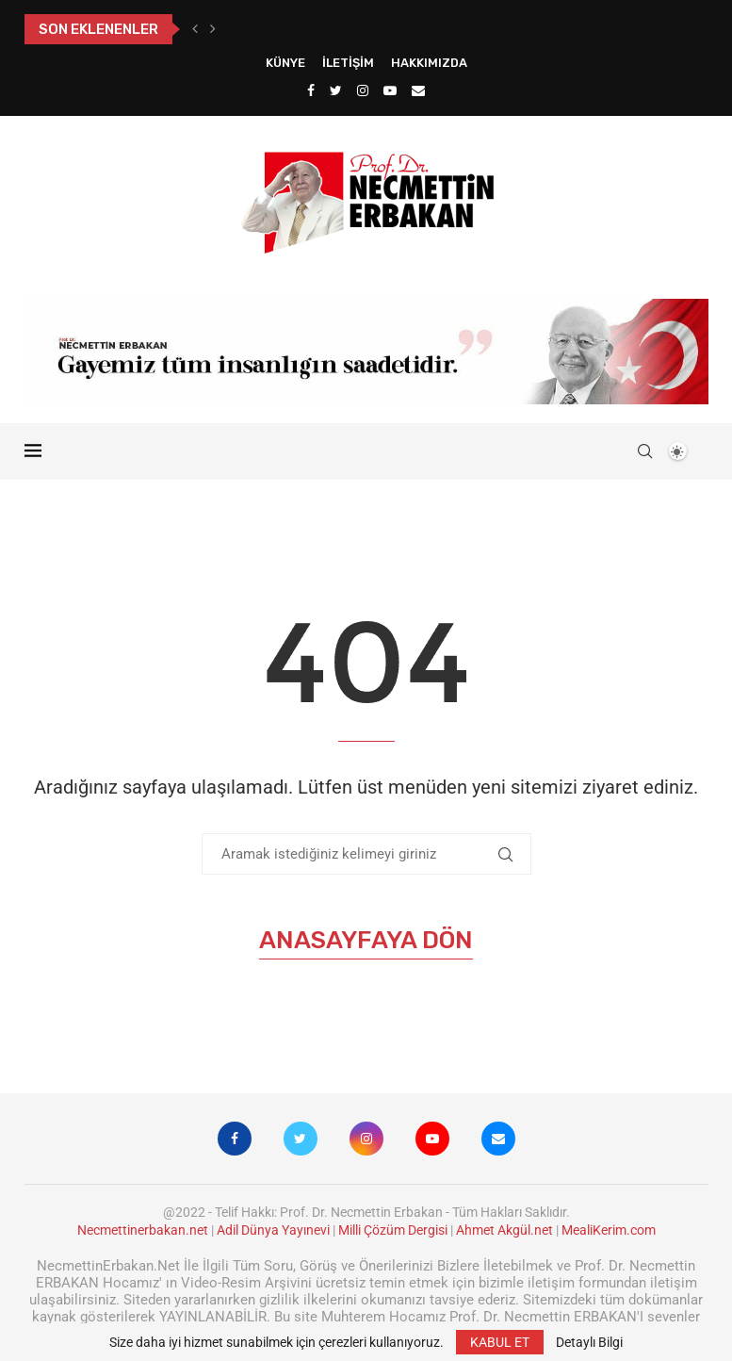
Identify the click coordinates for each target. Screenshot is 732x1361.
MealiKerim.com (608, 1230)
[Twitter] (336, 90)
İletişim (348, 63)
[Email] (418, 90)
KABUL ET (499, 1342)
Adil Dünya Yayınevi (273, 1230)
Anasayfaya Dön (366, 940)
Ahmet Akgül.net (504, 1230)
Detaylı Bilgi (589, 1342)
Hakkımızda (429, 63)
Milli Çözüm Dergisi (392, 1230)
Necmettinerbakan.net (142, 1230)
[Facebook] (311, 90)
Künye (285, 63)
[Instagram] (362, 90)
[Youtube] (390, 90)
